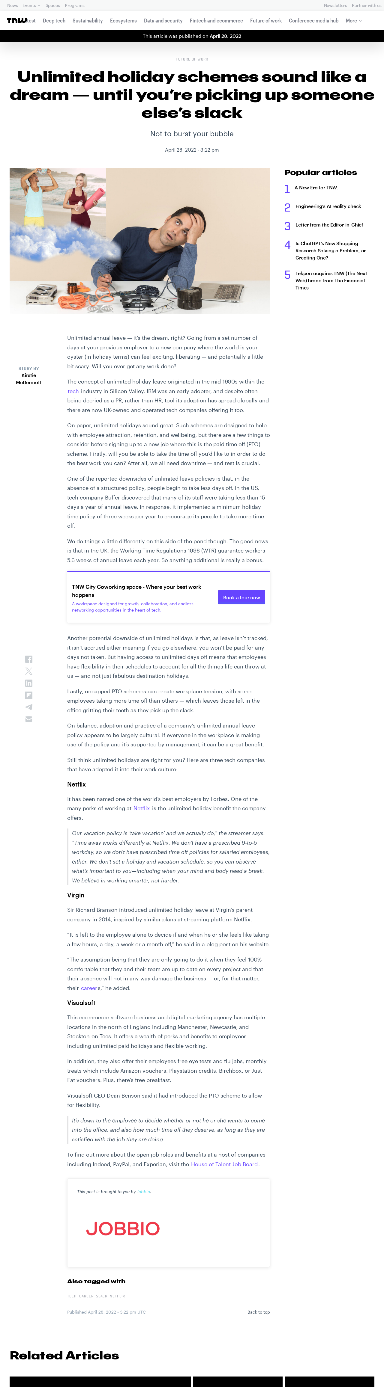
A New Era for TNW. (316, 187)
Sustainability (88, 20)
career (89, 988)
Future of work (266, 20)
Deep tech (54, 20)
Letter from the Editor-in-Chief (329, 224)
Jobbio (143, 1191)
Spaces (53, 5)
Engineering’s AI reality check (328, 206)
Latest (29, 20)
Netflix (142, 808)
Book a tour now (241, 597)
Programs (75, 5)
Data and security (163, 20)
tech (73, 391)
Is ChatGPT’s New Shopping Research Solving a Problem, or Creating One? (331, 250)
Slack (102, 1296)
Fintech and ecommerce (216, 20)
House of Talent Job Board (224, 1164)
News (12, 5)
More (351, 20)
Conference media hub (314, 20)
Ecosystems (123, 20)
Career (86, 1296)
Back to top (259, 1311)
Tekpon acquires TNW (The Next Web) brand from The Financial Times (331, 280)
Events (29, 5)
